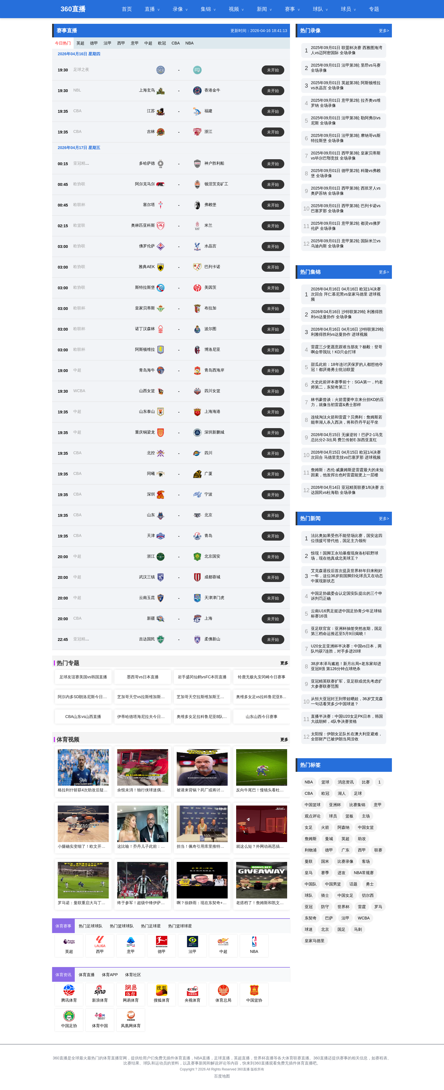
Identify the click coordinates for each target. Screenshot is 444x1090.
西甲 (121, 43)
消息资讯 (346, 782)
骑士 (325, 895)
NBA (189, 43)
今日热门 (63, 43)
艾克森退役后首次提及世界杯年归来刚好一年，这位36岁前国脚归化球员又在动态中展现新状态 (347, 575)
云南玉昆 (147, 597)
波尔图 (210, 328)
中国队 (311, 884)
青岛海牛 (147, 370)
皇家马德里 (315, 940)
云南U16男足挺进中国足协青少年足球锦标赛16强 (346, 613)
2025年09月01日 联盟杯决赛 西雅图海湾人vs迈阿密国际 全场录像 (346, 50)
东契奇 (311, 918)
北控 (151, 453)
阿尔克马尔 (145, 184)
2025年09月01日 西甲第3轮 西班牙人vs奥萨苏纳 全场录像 (346, 191)
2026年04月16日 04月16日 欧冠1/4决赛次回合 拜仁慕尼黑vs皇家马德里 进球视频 (346, 294)
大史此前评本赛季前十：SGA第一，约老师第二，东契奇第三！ (347, 384)
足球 (358, 793)
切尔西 (368, 895)
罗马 (378, 906)
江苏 (151, 111)
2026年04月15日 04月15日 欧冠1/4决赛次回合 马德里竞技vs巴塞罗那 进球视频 (346, 455)
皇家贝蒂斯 (145, 308)
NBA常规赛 (364, 872)
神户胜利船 (214, 163)
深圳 (151, 494)
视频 (234, 9)
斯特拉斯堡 (145, 287)
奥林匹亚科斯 (143, 225)
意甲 (135, 43)
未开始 (273, 70)
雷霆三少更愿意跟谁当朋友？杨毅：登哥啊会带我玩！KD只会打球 (346, 349)
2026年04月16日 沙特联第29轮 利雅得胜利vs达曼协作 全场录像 (347, 314)
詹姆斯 (311, 838)
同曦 (151, 473)
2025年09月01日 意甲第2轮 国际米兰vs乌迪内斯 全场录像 (346, 243)
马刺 (358, 929)
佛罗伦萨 (147, 246)
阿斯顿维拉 (145, 349)
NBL (77, 90)
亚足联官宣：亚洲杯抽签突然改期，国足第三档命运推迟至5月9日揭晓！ (346, 631)
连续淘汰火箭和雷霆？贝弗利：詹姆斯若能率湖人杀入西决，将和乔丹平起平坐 (346, 419)
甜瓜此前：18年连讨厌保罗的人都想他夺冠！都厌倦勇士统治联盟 (347, 367)
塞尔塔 (149, 204)
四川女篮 (212, 390)
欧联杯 (79, 204)
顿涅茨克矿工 (216, 184)
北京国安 (212, 556)
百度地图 (222, 1076)
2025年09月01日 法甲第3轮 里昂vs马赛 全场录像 (346, 68)
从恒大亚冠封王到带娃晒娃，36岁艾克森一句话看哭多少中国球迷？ (347, 701)
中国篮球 (313, 804)
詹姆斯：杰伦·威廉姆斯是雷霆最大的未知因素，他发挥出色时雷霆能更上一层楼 (347, 472)
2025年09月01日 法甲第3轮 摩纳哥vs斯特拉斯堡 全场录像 (346, 138)
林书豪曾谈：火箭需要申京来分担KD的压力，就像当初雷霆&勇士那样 (347, 402)
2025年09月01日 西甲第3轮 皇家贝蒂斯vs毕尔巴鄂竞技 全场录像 (346, 155)
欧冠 (162, 43)
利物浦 (311, 850)
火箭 (325, 827)
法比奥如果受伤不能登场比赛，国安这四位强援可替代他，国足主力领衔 (346, 538)
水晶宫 (210, 246)
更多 (284, 663)
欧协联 (79, 184)
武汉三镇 (147, 577)
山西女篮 (147, 390)
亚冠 (309, 906)
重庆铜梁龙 (145, 432)
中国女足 (345, 895)
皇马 (309, 872)
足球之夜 (81, 69)
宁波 (208, 494)
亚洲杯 (335, 804)
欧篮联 (79, 225)
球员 (346, 9)
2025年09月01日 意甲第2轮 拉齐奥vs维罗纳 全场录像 (346, 103)
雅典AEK (147, 266)
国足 (341, 929)
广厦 (208, 473)
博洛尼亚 (212, 349)
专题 (374, 9)
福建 (208, 111)
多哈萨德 (147, 163)
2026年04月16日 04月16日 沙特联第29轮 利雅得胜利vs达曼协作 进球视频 (347, 332)
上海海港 (212, 411)
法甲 (108, 43)
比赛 (366, 782)
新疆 (151, 618)
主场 (366, 816)
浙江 (208, 131)
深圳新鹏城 (214, 432)
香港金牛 (212, 90)
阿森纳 (343, 827)
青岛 (208, 535)
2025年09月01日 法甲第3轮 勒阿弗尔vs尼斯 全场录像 (346, 120)
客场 (366, 861)
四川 (208, 453)
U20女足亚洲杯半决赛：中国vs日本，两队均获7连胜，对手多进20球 (346, 648)
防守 (325, 906)
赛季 (325, 872)
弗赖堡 (210, 204)
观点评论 (313, 816)
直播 (150, 9)
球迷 (309, 929)
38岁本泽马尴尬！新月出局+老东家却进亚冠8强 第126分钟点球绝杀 (346, 666)
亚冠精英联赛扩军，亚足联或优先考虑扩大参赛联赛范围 (346, 684)
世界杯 (343, 906)
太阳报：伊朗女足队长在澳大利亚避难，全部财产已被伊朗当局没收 (346, 736)
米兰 (208, 225)
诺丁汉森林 (145, 328)
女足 (309, 827)
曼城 (329, 838)
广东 (345, 850)
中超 (148, 43)
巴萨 (329, 918)
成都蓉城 (212, 577)
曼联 (309, 861)
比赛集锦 (357, 804)
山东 (151, 515)
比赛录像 (345, 861)
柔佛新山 (212, 639)
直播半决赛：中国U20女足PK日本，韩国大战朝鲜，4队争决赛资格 (347, 719)
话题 (353, 884)
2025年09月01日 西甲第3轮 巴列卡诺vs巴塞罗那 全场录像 (346, 208)
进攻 (341, 872)
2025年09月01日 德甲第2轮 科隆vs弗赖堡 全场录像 (346, 173)
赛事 (290, 9)
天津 (151, 535)
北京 (208, 515)
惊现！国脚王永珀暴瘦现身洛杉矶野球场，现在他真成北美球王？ (344, 555)
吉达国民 (147, 639)
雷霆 (362, 906)
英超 (80, 43)
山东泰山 (147, 411)
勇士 (370, 884)
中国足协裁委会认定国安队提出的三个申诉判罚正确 (346, 596)
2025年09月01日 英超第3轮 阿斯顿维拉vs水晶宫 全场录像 (346, 85)
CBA (176, 43)
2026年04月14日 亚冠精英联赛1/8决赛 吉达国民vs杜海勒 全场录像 (347, 490)
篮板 (349, 816)
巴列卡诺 (212, 266)
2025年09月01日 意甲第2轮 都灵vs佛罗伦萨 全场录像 (346, 226)
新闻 (262, 9)
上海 (208, 618)
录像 (178, 9)
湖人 (342, 793)
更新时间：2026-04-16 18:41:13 (258, 30)
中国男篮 (333, 884)
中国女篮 (366, 827)
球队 (318, 9)
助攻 (362, 838)
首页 (127, 9)
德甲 (94, 43)
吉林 (151, 131)
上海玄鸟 (147, 90)
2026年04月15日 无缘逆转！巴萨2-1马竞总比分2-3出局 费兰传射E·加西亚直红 (347, 437)
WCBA (79, 390)
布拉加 (210, 308)
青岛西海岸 (214, 370)
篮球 (325, 782)
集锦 (206, 9)
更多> (384, 30)
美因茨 (210, 287)
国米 (325, 861)
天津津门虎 (214, 597)
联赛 (378, 850)
